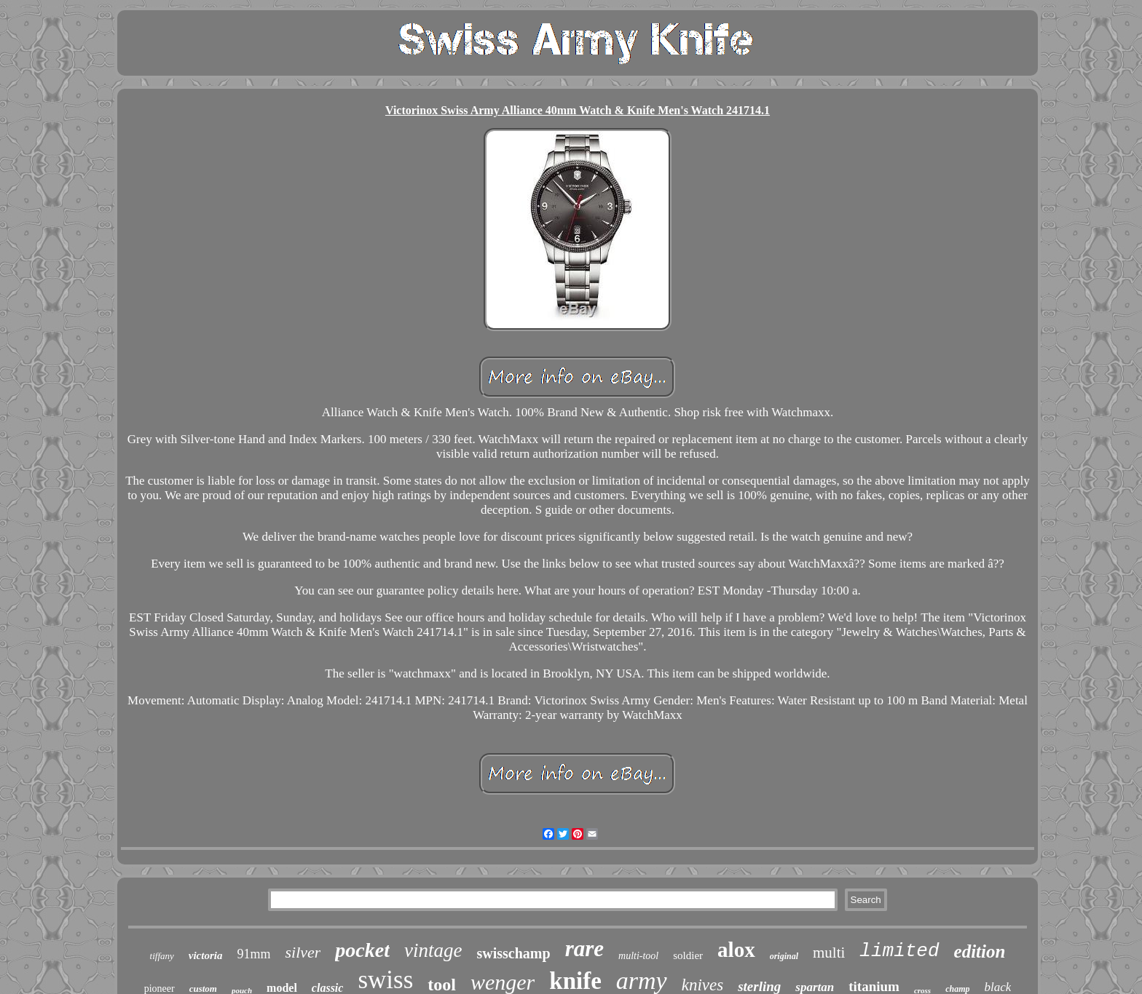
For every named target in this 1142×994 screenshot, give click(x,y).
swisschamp (513, 953)
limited (899, 951)
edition (980, 951)
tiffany (162, 955)
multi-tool (638, 955)
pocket (362, 950)
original (784, 956)
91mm (253, 954)
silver (302, 952)
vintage (433, 950)
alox (736, 949)
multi (829, 952)
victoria (206, 955)
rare (584, 948)
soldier (688, 955)
